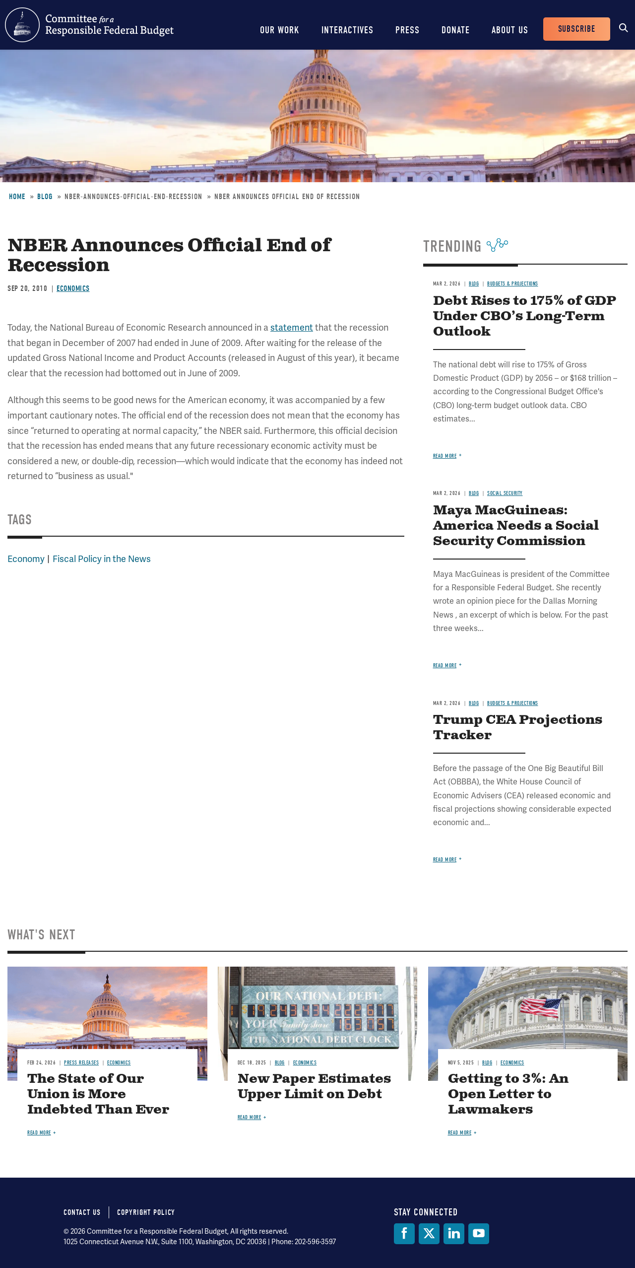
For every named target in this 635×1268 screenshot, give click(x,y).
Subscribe (576, 29)
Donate (456, 30)
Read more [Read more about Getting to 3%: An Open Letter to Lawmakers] (460, 1132)
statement (291, 327)
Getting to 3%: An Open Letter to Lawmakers (508, 1094)
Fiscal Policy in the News (102, 558)
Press (407, 30)
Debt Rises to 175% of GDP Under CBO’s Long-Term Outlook (524, 316)
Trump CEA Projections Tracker (517, 727)
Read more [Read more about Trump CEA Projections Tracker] (445, 859)
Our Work (280, 30)
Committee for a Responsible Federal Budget (89, 24)
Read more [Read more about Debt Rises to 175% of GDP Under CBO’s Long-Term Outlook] (445, 456)
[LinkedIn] (454, 1233)
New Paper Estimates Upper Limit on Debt (314, 1086)
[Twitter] (429, 1233)
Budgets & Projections (512, 284)
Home (17, 196)
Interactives (347, 30)
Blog (45, 196)
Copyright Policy (146, 1212)
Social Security (505, 493)
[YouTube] (478, 1233)
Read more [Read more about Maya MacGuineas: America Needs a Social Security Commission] (445, 665)
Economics (73, 288)
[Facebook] (404, 1233)
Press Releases (81, 1062)
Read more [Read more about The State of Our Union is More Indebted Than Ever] (39, 1132)
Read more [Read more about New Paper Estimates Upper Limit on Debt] (249, 1117)
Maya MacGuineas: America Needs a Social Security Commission (516, 526)
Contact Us (82, 1212)
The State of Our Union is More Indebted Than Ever (98, 1094)
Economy (26, 558)
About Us (510, 30)
